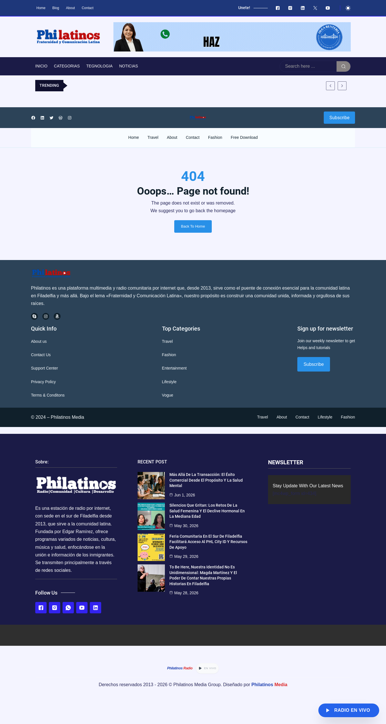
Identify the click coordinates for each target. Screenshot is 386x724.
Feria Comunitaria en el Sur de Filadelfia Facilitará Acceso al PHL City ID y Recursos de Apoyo (208, 542)
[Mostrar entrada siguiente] (342, 85)
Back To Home (193, 226)
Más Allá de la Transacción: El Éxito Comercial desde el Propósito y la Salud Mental (206, 480)
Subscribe (339, 117)
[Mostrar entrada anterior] (330, 85)
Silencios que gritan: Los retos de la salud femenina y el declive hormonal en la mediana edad (207, 511)
